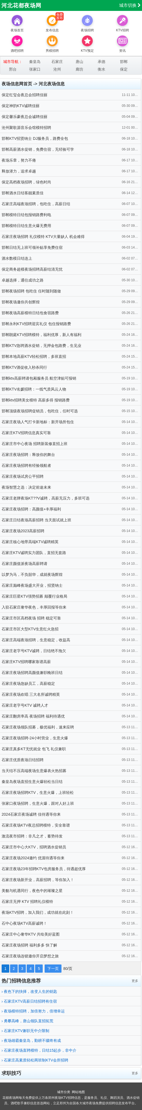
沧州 (57, 69)
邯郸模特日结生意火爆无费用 (26, 225)
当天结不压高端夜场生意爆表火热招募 (34, 771)
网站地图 (78, 1092)
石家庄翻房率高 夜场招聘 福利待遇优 (33, 716)
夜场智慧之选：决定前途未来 (26, 487)
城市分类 (63, 1092)
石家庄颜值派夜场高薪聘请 (24, 563)
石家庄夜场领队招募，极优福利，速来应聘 (38, 727)
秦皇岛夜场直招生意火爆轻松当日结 (32, 781)
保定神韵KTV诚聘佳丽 (20, 106)
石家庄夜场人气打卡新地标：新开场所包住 (38, 422)
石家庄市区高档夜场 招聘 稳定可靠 (31, 618)
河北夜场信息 (52, 83)
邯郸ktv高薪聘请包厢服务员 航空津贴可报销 (39, 378)
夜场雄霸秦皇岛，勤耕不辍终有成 (31, 1040)
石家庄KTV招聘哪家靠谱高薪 (26, 662)
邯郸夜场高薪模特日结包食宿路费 (30, 313)
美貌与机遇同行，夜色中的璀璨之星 (32, 890)
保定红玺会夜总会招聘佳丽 (24, 95)
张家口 (35, 69)
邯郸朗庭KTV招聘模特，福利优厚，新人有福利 (41, 334)
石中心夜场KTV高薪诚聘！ (24, 923)
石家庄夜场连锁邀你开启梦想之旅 (30, 956)
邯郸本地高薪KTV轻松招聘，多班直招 (34, 356)
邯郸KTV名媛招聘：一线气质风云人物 (34, 389)
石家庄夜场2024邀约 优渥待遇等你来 (33, 858)
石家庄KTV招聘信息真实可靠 (26, 433)
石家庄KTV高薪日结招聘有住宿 (29, 1001)
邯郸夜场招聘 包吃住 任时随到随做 (31, 291)
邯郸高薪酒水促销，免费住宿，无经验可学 (38, 149)
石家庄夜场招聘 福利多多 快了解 (29, 945)
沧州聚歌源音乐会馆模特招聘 (26, 127)
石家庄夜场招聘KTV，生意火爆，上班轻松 (38, 792)
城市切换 (130, 5)
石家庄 (57, 61)
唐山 (79, 61)
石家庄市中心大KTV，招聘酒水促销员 (34, 847)
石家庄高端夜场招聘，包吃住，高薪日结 (36, 204)
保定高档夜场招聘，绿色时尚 (26, 182)
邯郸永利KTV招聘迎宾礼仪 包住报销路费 (36, 324)
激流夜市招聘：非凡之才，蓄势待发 (32, 836)
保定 (124, 69)
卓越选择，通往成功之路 (23, 280)
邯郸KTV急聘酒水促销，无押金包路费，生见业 (41, 345)
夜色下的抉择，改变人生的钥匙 (29, 991)
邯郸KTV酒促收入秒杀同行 (24, 367)
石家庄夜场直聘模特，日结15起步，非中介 (39, 1050)
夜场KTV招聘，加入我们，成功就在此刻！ (38, 912)
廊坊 (79, 69)
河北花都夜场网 (21, 5)
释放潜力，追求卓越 (19, 171)
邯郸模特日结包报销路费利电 (26, 215)
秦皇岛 (35, 61)
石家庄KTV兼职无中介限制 (25, 1031)
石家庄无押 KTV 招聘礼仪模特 (27, 901)
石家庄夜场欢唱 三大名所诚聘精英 (31, 694)
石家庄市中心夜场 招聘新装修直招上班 (34, 443)
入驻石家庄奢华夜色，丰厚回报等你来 (34, 607)
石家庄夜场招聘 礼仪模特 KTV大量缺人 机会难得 (43, 236)
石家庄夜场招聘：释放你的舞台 (28, 454)
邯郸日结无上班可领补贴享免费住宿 (32, 247)
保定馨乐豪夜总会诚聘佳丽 (24, 116)
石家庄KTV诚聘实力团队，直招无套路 (34, 553)
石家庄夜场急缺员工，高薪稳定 (28, 683)
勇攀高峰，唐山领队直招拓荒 (27, 1021)
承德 (101, 61)
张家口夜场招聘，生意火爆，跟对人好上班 (38, 803)
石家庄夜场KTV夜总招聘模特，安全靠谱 (36, 825)
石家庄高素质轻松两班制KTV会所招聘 (35, 1060)
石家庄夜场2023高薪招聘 (23, 531)
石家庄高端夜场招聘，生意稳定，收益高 (36, 640)
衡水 (101, 69)
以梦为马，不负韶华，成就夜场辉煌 (32, 574)
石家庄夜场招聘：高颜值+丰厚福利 (31, 509)
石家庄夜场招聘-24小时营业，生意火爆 (35, 738)
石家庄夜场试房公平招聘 (23, 476)
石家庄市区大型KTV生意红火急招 (30, 629)
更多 (135, 981)
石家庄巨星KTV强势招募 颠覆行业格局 (34, 596)
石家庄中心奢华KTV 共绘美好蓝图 (31, 934)
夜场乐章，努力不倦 (19, 160)
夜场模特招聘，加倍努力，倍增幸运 (33, 1011)
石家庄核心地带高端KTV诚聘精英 (30, 542)
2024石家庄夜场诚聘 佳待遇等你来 (31, 814)
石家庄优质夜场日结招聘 (23, 760)
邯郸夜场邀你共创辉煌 (21, 302)
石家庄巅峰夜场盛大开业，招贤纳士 (32, 585)
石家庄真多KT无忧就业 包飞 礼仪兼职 (34, 749)
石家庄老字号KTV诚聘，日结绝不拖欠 (34, 651)
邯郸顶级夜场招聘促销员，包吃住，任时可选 (40, 411)
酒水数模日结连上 (17, 258)
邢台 (13, 69)
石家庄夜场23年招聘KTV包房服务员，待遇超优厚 (44, 869)
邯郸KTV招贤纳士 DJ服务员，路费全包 (35, 138)
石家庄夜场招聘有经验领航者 (26, 465)
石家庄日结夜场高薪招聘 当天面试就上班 (36, 520)
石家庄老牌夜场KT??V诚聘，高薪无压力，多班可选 (45, 498)
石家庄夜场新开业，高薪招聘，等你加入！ (38, 880)
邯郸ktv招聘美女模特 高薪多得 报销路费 (36, 400)
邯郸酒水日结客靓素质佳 (23, 193)
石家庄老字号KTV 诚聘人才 (25, 705)
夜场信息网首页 (17, 83)
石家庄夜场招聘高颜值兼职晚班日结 (32, 672)
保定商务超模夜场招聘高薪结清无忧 (32, 269)
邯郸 (124, 61)
